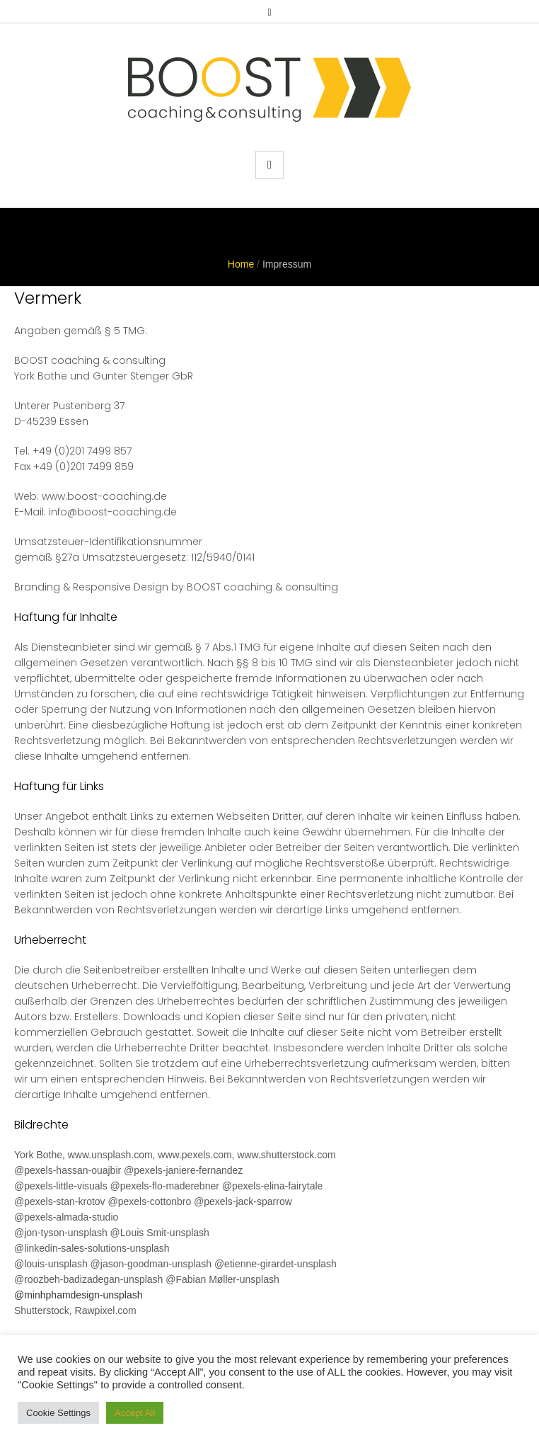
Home (241, 264)
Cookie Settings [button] (58, 1412)
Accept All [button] (135, 1412)
